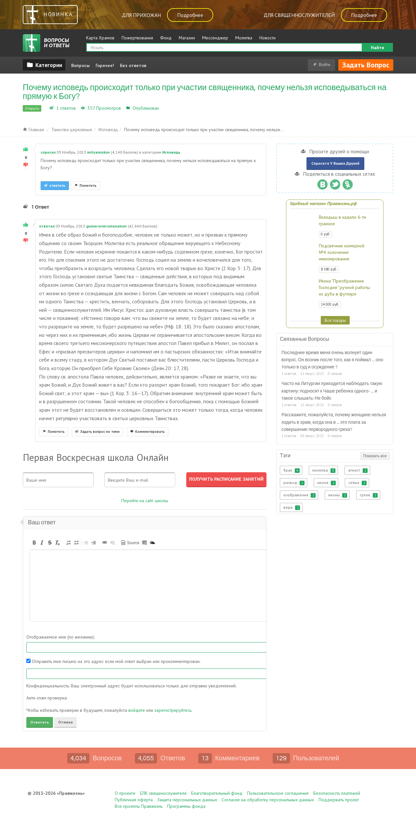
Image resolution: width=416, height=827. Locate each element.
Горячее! (105, 65)
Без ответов (133, 65)
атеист (358, 470)
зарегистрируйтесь (172, 710)
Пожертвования (137, 38)
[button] (34, 542)
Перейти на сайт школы (144, 500)
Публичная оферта (134, 800)
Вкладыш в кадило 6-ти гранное (342, 220)
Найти (377, 47)
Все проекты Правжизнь (138, 806)
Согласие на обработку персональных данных (268, 800)
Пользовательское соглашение (278, 793)
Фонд (166, 38)
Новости (267, 38)
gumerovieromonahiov (106, 226)
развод (294, 482)
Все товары (335, 320)
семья (357, 482)
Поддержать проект (338, 800)
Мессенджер (215, 38)
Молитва (243, 38)
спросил (48, 152)
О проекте (125, 793)
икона (326, 482)
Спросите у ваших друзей (335, 163)
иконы (337, 495)
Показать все (375, 456)
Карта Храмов (100, 38)
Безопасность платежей (336, 793)
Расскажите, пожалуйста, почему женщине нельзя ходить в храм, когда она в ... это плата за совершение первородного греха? (333, 422)
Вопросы (80, 65)
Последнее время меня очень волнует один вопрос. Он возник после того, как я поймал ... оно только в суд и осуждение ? (332, 360)
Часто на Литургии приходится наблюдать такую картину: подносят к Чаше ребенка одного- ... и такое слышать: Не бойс (331, 391)
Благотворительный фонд (216, 793)
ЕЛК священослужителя (163, 793)
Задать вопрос (365, 64)
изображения (299, 495)
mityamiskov (98, 152)
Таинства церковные (71, 129)
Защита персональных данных (187, 800)
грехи (369, 495)
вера (291, 507)
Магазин (187, 38)
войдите (136, 710)
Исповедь (170, 108)
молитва (323, 470)
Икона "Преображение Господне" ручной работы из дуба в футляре (344, 287)
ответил (47, 226)
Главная (33, 129)
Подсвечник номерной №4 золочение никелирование (341, 252)
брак (291, 470)
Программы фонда (186, 806)
